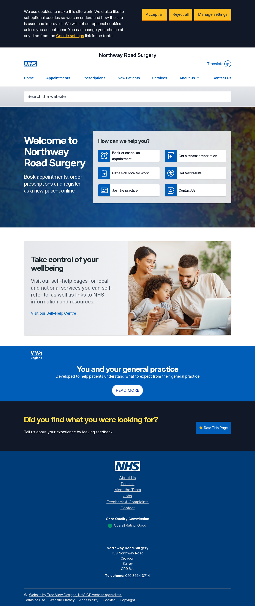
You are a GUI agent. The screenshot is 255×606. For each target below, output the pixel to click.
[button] (129, 156)
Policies (128, 483)
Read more (127, 390)
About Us (189, 78)
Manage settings (213, 14)
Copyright (127, 600)
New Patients (129, 78)
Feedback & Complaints (127, 502)
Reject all (181, 14)
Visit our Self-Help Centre (53, 313)
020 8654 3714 (137, 575)
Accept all (154, 14)
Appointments (58, 78)
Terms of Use (34, 600)
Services (159, 78)
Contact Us (221, 78)
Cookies (109, 600)
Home (29, 78)
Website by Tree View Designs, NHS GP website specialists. (75, 595)
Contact (127, 508)
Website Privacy (62, 600)
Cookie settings (70, 35)
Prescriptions (93, 78)
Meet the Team (127, 490)
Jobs (127, 496)
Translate (219, 63)
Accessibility (88, 600)
